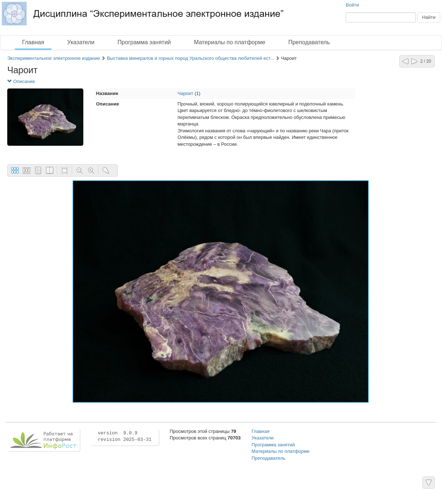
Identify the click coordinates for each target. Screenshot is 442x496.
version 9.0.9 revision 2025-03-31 (124, 436)
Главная (33, 42)
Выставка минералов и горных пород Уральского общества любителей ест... (190, 58)
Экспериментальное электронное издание (53, 58)
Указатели (81, 42)
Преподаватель (309, 42)
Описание (21, 81)
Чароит (185, 93)
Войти (352, 5)
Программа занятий (144, 42)
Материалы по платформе (229, 42)
